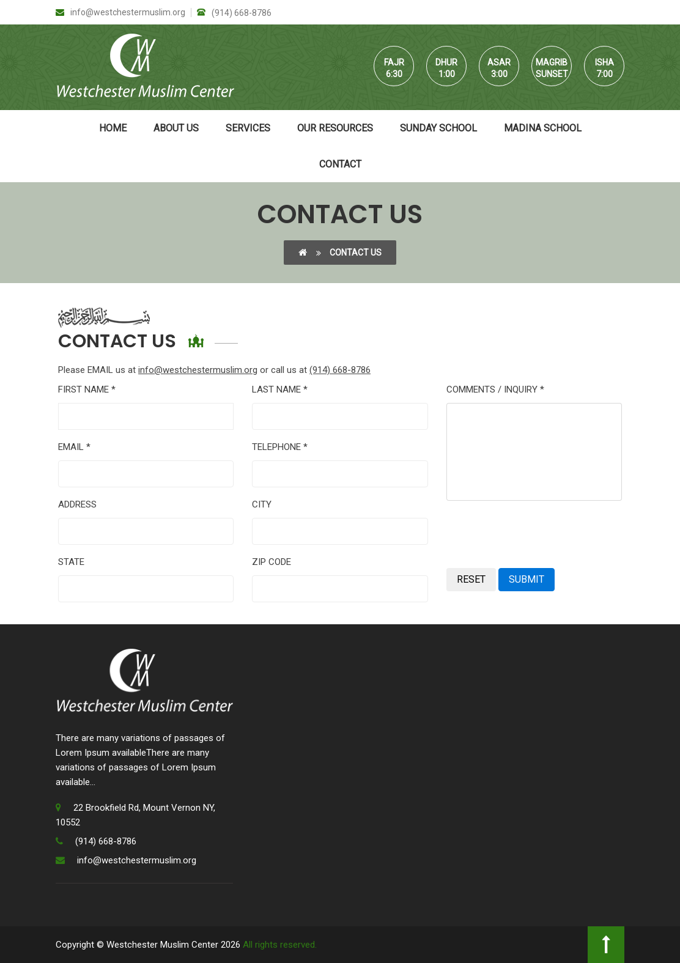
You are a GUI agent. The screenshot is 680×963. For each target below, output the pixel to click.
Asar (499, 62)
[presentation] (539, 534)
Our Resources (335, 128)
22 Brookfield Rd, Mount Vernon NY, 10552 (135, 815)
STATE (71, 561)
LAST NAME (280, 389)
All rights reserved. (280, 944)
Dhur (446, 62)
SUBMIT (526, 579)
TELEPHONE (280, 446)
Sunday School (438, 128)
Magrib (551, 62)
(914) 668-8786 (234, 13)
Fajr (394, 62)
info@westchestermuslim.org (120, 12)
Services (248, 128)
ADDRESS (77, 504)
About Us (176, 128)
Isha (604, 62)
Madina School (543, 128)
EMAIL (74, 446)
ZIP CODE (271, 561)
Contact (340, 164)
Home (113, 128)
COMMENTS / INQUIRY (495, 389)
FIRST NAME (87, 389)
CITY (262, 504)
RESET (471, 579)
